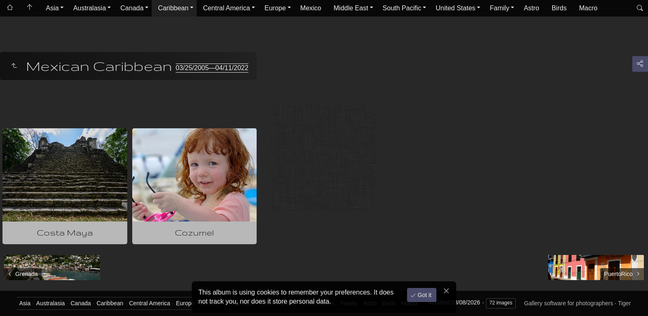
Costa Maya (65, 232)
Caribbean (173, 8)
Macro (588, 8)
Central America (226, 8)
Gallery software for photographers (568, 303)
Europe (275, 8)
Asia (52, 8)
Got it (423, 295)
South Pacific (402, 8)
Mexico (311, 8)
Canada (131, 8)
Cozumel (194, 232)
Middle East (351, 8)
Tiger (624, 303)
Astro (531, 8)
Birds (559, 8)
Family (499, 8)
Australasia (89, 8)
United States (455, 8)
